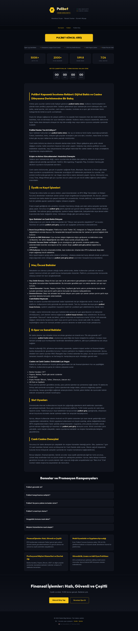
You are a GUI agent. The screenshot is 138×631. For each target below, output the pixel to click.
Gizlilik (76, 621)
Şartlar (81, 621)
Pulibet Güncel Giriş (69, 37)
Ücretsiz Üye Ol (79, 600)
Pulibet (69, 28)
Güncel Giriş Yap (58, 600)
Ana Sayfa (61, 28)
